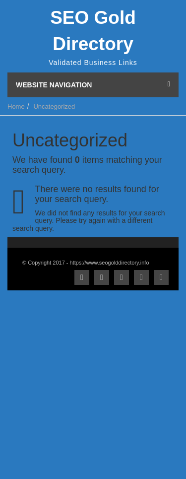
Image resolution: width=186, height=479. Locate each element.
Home (16, 106)
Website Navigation (93, 85)
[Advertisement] (93, 383)
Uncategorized (54, 106)
